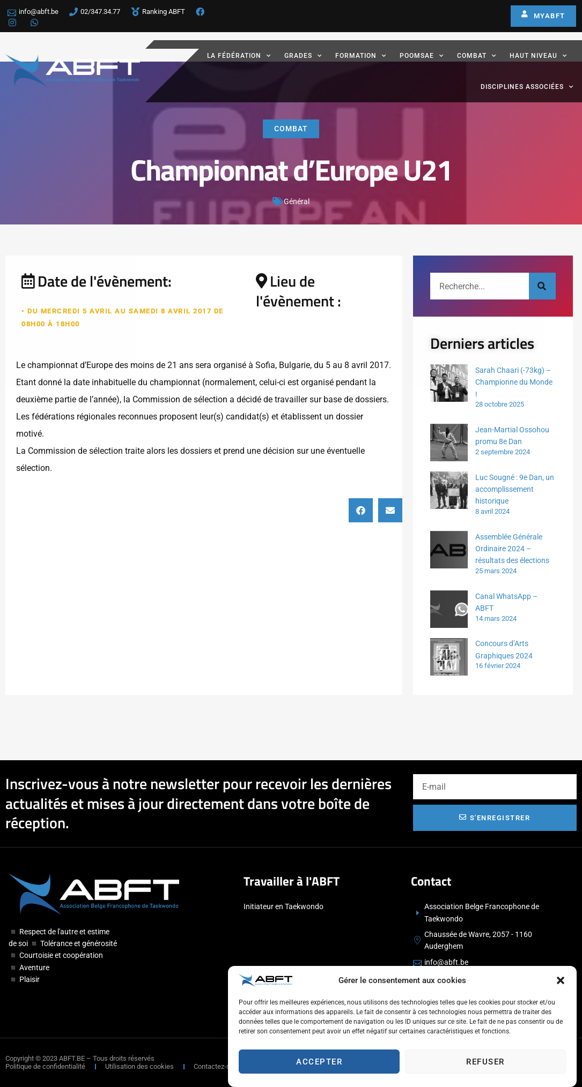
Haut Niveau (538, 55)
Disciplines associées (527, 86)
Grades (303, 55)
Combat (476, 55)
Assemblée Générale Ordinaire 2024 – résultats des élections (512, 549)
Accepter (319, 1062)
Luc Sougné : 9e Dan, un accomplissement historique (514, 489)
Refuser (485, 1062)
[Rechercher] (542, 286)
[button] (560, 981)
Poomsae (422, 55)
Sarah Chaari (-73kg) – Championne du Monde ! (513, 382)
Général (297, 202)
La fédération (239, 55)
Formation (360, 55)
